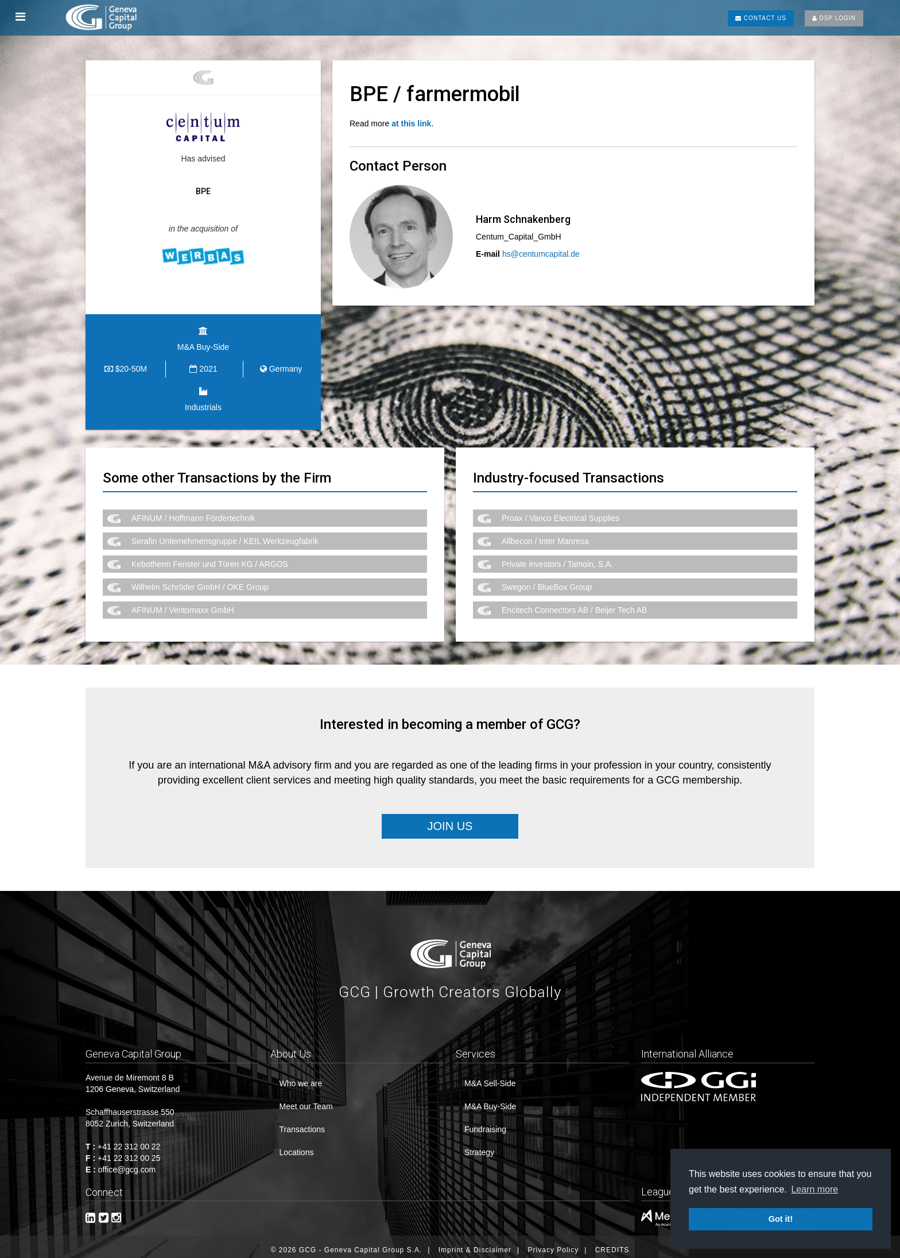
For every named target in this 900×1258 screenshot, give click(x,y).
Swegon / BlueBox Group (547, 580)
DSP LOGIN (834, 18)
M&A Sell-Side (489, 1077)
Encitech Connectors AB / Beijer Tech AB (574, 603)
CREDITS (612, 1244)
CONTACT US (760, 18)
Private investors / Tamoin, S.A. (557, 557)
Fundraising (485, 1123)
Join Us (450, 820)
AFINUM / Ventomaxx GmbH (182, 603)
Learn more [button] (814, 1189)
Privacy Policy (553, 1244)
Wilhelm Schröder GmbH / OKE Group (200, 580)
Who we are (300, 1077)
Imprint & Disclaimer (475, 1244)
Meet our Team (305, 1100)
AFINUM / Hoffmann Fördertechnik (193, 511)
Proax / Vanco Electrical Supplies (560, 511)
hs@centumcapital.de (541, 253)
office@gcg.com (127, 1163)
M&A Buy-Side (490, 1100)
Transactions (302, 1123)
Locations (296, 1146)
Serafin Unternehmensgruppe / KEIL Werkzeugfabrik (225, 534)
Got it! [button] (781, 1219)
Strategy (479, 1146)
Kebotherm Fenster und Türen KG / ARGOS (209, 557)
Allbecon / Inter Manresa (545, 534)
